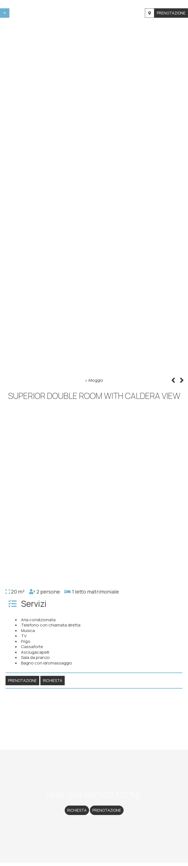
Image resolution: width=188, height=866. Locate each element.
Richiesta (77, 810)
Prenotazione (171, 13)
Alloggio (95, 380)
